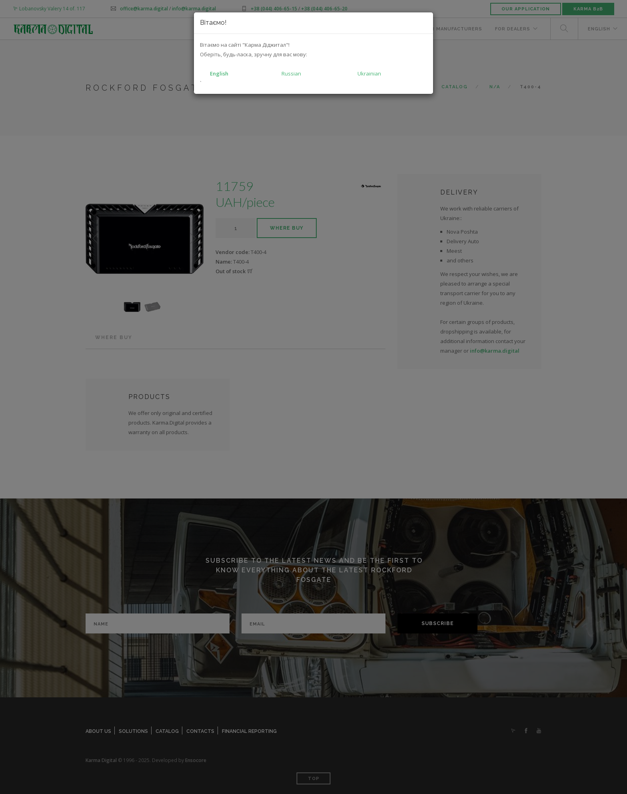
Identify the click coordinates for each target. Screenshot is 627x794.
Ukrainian (369, 73)
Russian (291, 73)
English (219, 73)
